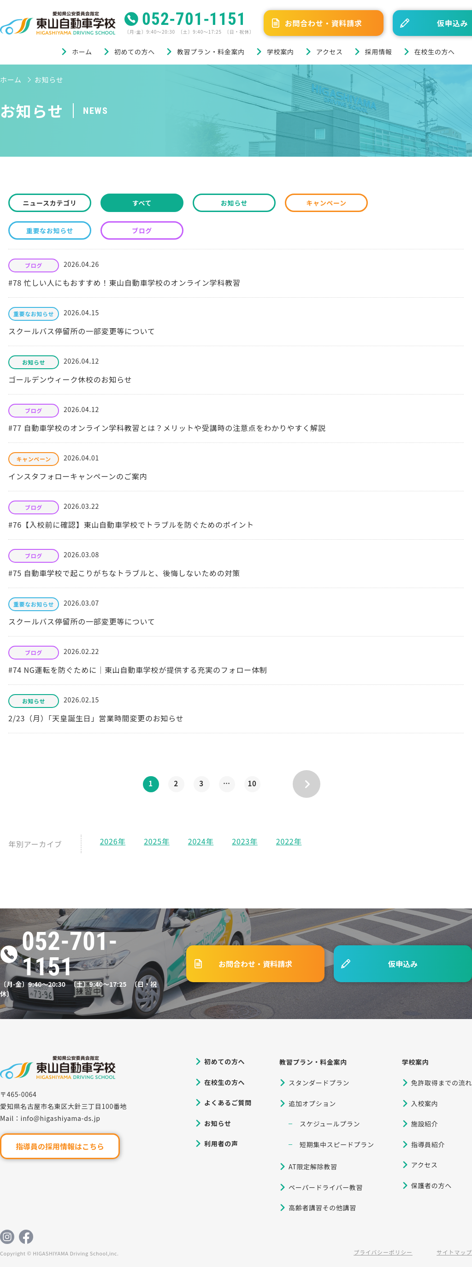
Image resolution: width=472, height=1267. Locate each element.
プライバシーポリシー (383, 1252)
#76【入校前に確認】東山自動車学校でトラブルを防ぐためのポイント (131, 524)
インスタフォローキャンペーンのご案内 (77, 476)
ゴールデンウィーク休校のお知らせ (70, 379)
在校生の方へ (434, 51)
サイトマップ (454, 1252)
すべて (142, 202)
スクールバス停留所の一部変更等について (81, 330)
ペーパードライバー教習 (326, 1187)
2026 (109, 841)
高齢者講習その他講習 (322, 1207)
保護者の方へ (431, 1185)
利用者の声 (221, 1143)
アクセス (329, 51)
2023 (241, 841)
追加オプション (312, 1103)
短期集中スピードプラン (337, 1144)
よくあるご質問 (228, 1102)
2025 (153, 841)
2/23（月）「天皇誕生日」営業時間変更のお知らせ (96, 718)
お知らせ (234, 202)
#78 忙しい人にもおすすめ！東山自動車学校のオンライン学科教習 (124, 282)
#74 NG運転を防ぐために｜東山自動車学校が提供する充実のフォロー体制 (137, 669)
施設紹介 (424, 1123)
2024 (197, 841)
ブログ (142, 230)
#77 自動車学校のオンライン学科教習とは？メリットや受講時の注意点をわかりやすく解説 (167, 427)
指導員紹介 (428, 1144)
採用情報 (378, 51)
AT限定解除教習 (313, 1166)
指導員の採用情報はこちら (60, 1146)
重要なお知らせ (50, 230)
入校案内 (424, 1103)
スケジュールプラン (330, 1123)
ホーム (82, 51)
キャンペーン (326, 202)
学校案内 (280, 51)
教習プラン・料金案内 (211, 51)
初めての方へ (134, 51)
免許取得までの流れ (441, 1082)
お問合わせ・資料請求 (323, 23)
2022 (285, 841)
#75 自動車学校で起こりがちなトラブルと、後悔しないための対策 (124, 572)
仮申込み (403, 963)
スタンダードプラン (319, 1082)
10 (252, 783)
